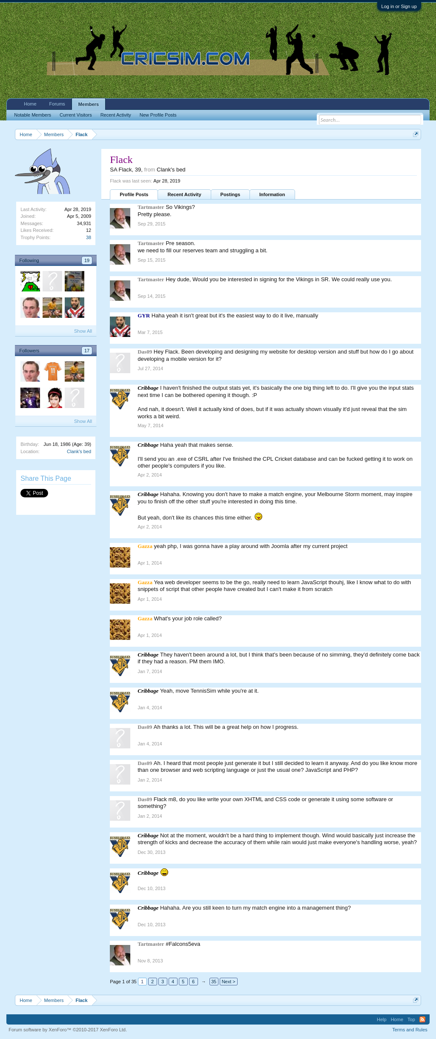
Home (30, 103)
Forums (57, 103)
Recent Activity (184, 194)
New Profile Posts (158, 114)
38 (88, 237)
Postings (230, 194)
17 (86, 350)
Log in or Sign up (399, 6)
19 (86, 260)
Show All (83, 331)
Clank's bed (79, 451)
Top (411, 1019)
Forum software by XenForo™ (68, 1029)
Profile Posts (134, 194)
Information (272, 194)
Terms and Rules (409, 1029)
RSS (422, 1019)
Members (88, 104)
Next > (228, 981)
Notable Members (32, 114)
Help (382, 1019)
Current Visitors (76, 114)
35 (213, 981)
